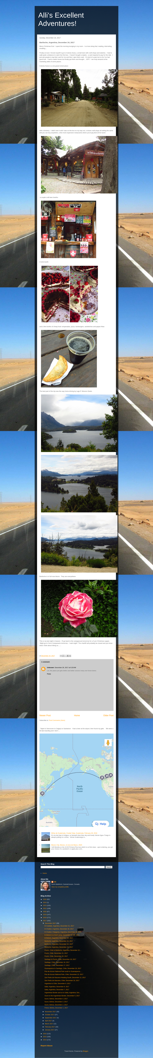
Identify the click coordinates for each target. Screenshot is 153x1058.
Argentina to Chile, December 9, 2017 (57, 983)
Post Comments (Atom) (57, 720)
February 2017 (50, 1027)
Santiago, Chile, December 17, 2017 (57, 965)
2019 (45, 914)
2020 (45, 911)
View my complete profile (60, 887)
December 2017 (50, 923)
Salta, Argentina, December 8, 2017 (56, 986)
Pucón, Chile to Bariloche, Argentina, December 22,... (62, 950)
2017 (45, 921)
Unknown (50, 667)
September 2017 (51, 1018)
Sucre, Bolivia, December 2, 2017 (56, 1005)
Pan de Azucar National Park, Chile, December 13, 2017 (63, 974)
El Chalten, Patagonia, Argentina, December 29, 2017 (62, 932)
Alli (55, 882)
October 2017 (50, 1014)
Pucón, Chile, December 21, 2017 (56, 953)
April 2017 (48, 1021)
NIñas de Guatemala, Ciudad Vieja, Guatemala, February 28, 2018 (74, 833)
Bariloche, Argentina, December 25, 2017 (58, 941)
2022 (45, 908)
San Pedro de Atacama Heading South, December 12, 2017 (65, 977)
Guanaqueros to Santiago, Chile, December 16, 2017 (62, 968)
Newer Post (45, 715)
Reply (49, 674)
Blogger (85, 1051)
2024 (45, 902)
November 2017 (50, 1012)
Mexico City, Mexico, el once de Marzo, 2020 (66, 845)
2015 (45, 1037)
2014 (45, 1040)
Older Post (108, 715)
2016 (45, 1034)
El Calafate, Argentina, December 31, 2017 (59, 926)
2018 (45, 917)
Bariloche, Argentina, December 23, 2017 (58, 947)
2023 (45, 905)
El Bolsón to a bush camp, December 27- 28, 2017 (61, 935)
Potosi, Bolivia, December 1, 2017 (56, 1008)
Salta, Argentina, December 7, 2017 (56, 989)
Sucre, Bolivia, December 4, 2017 (56, 999)
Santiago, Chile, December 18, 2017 (57, 962)
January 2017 (50, 1030)
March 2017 (49, 1024)
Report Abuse (46, 1046)
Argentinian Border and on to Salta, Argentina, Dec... (62, 992)
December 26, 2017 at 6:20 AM (65, 667)
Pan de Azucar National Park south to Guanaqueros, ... (63, 971)
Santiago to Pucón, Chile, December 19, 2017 (60, 959)
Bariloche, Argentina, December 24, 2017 (58, 944)
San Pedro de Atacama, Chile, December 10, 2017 (61, 980)
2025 (45, 899)
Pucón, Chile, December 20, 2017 (56, 956)
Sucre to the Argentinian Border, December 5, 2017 (62, 996)
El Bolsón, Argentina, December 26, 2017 (58, 938)
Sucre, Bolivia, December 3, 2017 (56, 1002)
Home (77, 715)
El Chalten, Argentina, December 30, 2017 (59, 929)
